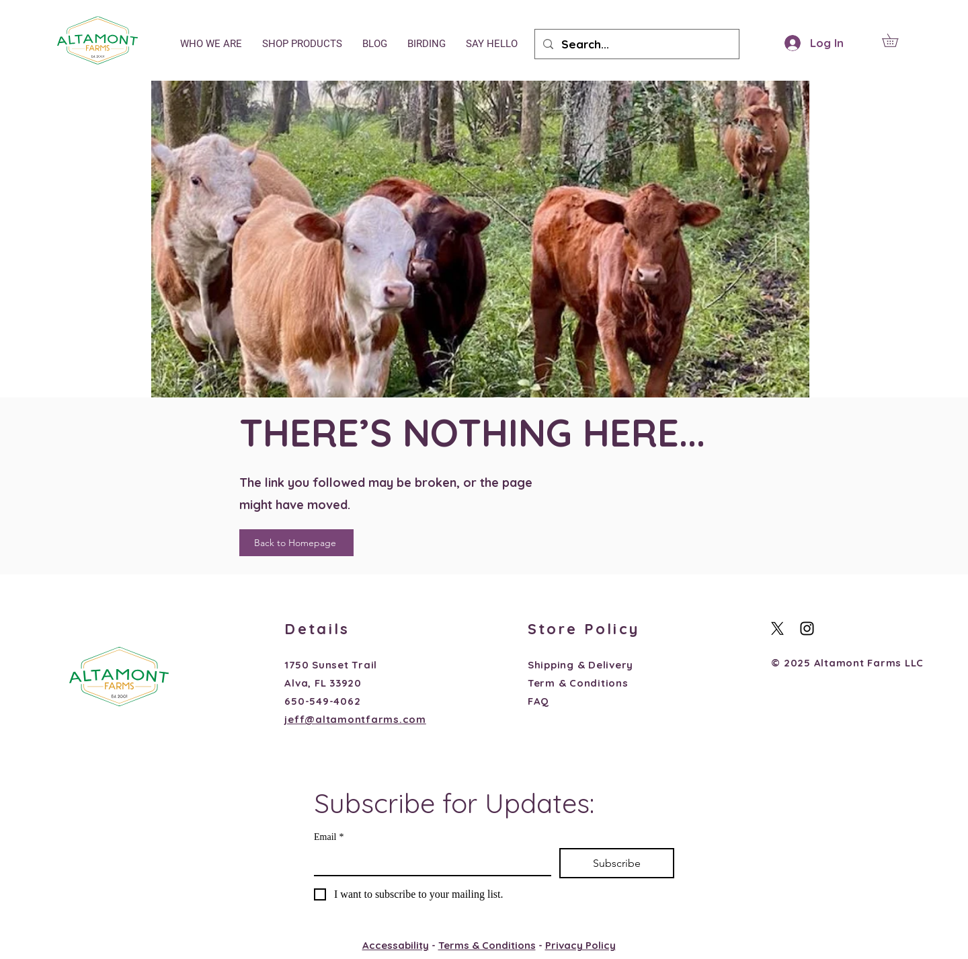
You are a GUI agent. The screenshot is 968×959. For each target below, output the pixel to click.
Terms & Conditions (487, 945)
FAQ (538, 701)
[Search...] (636, 44)
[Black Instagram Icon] (807, 628)
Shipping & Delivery (580, 664)
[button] (896, 40)
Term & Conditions (578, 683)
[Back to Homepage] (296, 542)
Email (329, 837)
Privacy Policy (580, 945)
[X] (777, 628)
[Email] (428, 861)
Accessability (395, 945)
